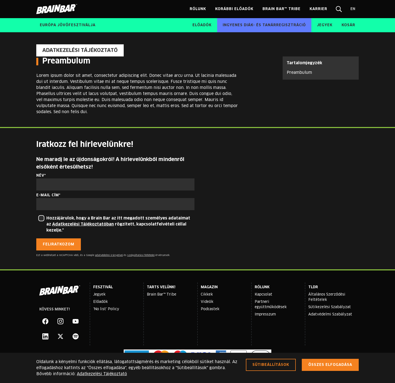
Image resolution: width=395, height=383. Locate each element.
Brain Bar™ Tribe (161, 294)
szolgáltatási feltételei (141, 255)
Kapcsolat (263, 294)
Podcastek (210, 309)
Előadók (100, 302)
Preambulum (299, 73)
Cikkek (207, 294)
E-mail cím (47, 195)
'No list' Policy (106, 309)
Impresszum (265, 314)
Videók (207, 302)
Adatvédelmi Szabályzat (330, 314)
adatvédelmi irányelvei (109, 255)
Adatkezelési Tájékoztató (102, 374)
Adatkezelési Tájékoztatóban (83, 224)
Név (40, 175)
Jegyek (99, 294)
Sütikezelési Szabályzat (329, 307)
